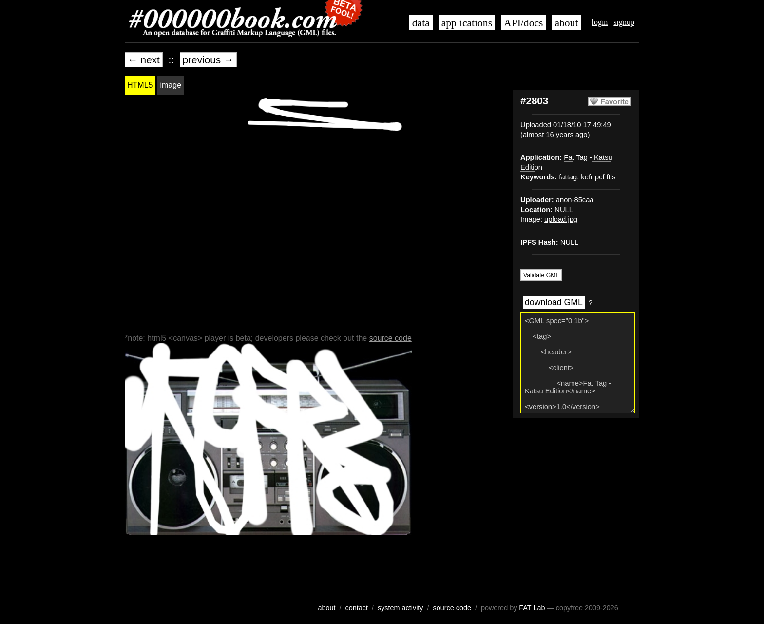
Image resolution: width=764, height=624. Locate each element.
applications (466, 23)
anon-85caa (575, 200)
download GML (554, 302)
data (421, 23)
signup (623, 22)
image (170, 85)
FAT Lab (532, 608)
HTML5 (140, 85)
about (566, 23)
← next (144, 59)
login (600, 22)
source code (390, 338)
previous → (208, 59)
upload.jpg (560, 219)
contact (356, 608)
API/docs (523, 23)
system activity (400, 608)
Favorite (615, 102)
